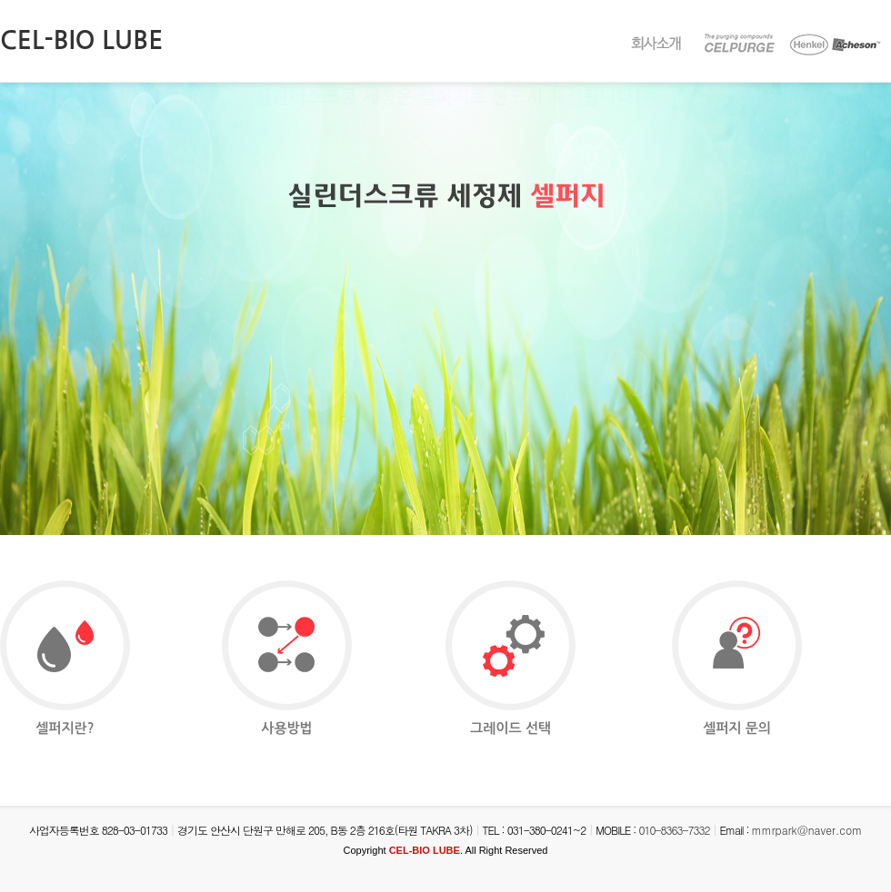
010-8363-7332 (673, 829)
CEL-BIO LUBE (81, 40)
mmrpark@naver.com (807, 829)
